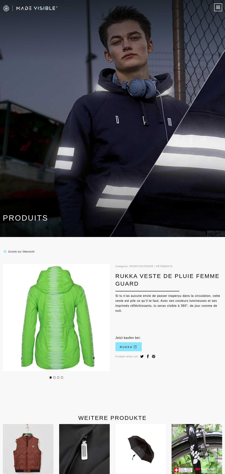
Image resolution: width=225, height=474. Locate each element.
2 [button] (54, 377)
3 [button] (58, 377)
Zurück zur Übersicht (19, 251)
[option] (56, 317)
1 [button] (51, 377)
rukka (128, 347)
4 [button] (62, 377)
